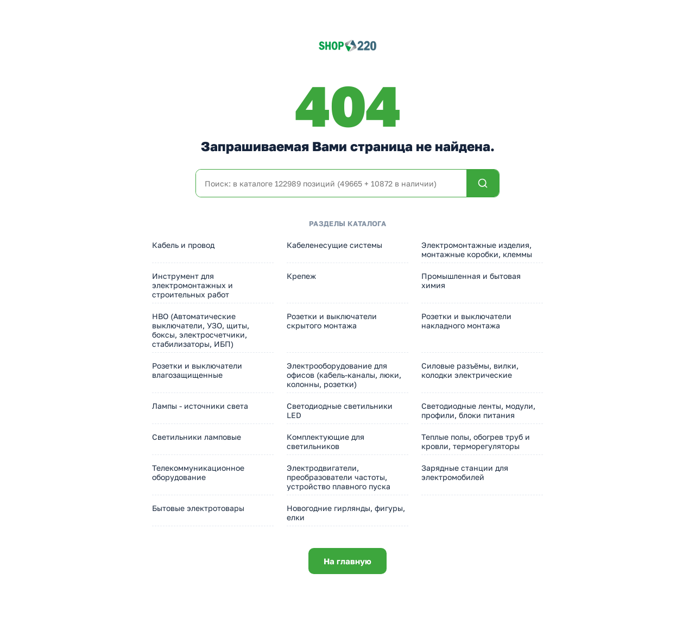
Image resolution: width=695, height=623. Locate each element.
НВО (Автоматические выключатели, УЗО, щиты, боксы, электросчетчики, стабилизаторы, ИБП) (200, 330)
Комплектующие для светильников (325, 441)
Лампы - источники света (200, 405)
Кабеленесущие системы (334, 245)
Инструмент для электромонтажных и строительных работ (192, 285)
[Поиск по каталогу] (331, 183)
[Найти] (482, 183)
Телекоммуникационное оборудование (198, 472)
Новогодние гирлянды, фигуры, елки (346, 512)
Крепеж (301, 276)
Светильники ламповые (196, 436)
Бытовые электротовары (198, 508)
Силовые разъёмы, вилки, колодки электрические (470, 370)
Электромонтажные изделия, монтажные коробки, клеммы (476, 249)
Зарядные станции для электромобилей (464, 472)
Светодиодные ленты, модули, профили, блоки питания (478, 410)
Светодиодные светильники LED (340, 410)
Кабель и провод (183, 245)
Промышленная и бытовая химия (471, 280)
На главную (347, 561)
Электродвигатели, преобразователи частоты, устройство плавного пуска (338, 477)
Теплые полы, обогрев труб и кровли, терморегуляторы (475, 441)
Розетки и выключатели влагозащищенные (197, 370)
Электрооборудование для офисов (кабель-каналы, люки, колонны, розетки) (344, 375)
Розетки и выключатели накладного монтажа (466, 321)
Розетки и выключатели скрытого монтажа (332, 321)
